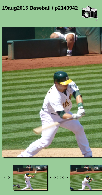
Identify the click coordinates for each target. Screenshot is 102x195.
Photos (32, 141)
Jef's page (12, 141)
